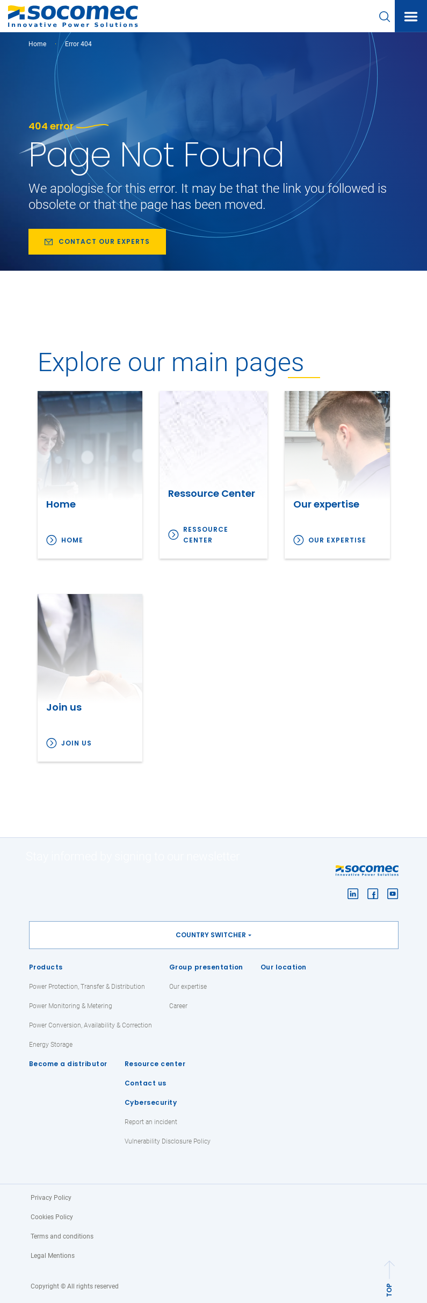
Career (178, 1006)
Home (37, 44)
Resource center (155, 1063)
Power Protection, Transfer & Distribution (87, 986)
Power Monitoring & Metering (70, 1006)
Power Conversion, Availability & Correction (90, 1025)
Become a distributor (68, 1063)
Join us (76, 743)
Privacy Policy (51, 1197)
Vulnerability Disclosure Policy (168, 1141)
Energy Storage (51, 1044)
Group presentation (206, 967)
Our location (283, 967)
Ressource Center (205, 535)
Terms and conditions (62, 1236)
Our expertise (337, 540)
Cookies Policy (52, 1217)
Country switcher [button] (211, 934)
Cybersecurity (151, 1102)
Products (46, 967)
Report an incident (151, 1122)
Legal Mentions (53, 1255)
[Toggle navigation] (410, 17)
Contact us (146, 1083)
